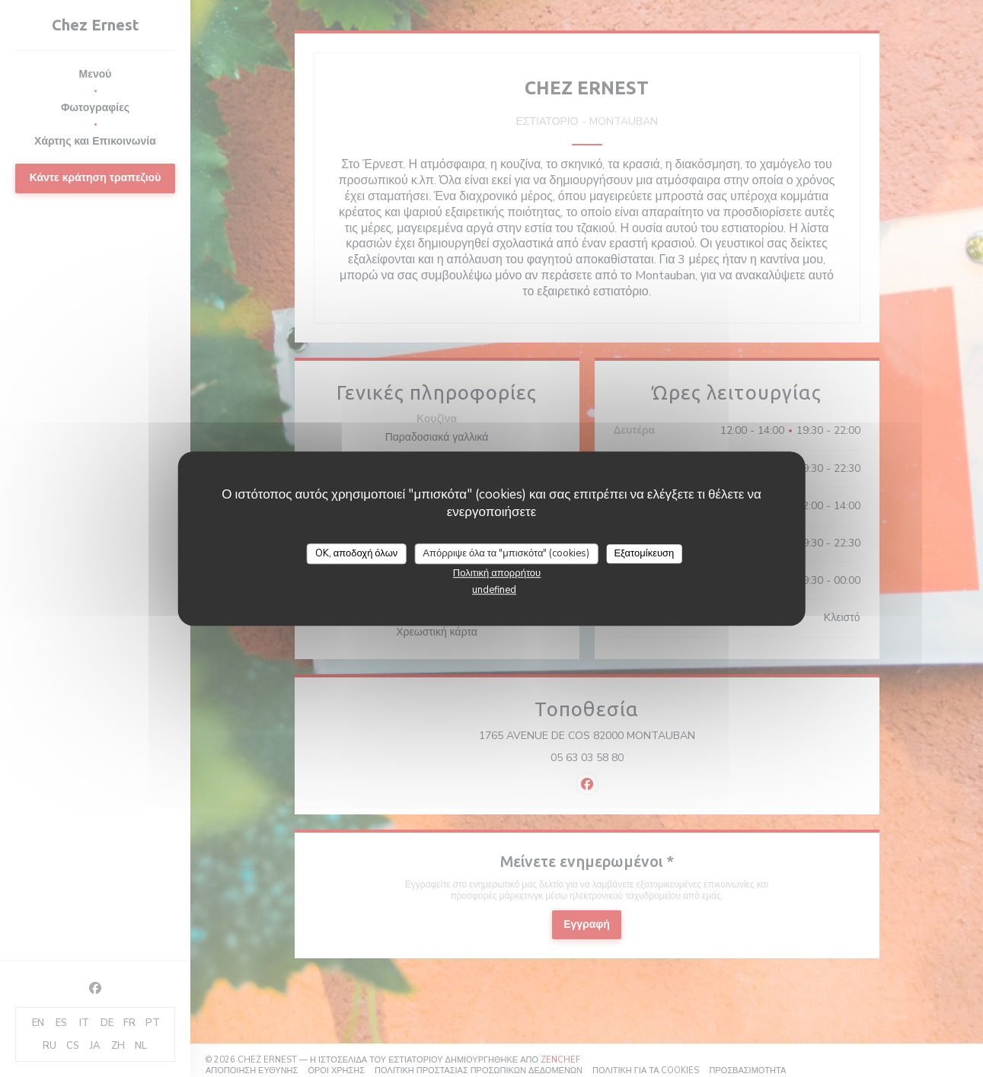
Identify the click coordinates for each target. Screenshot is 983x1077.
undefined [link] (494, 590)
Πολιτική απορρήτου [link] (497, 573)
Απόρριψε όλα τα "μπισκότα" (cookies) (506, 553)
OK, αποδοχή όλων (356, 553)
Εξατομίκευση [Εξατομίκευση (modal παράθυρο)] (644, 553)
